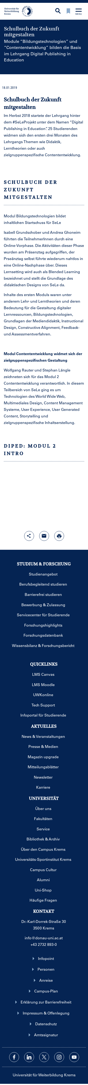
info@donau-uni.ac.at (44, 937)
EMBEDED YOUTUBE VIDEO (44, 493)
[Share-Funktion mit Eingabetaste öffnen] (29, 536)
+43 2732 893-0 (44, 944)
